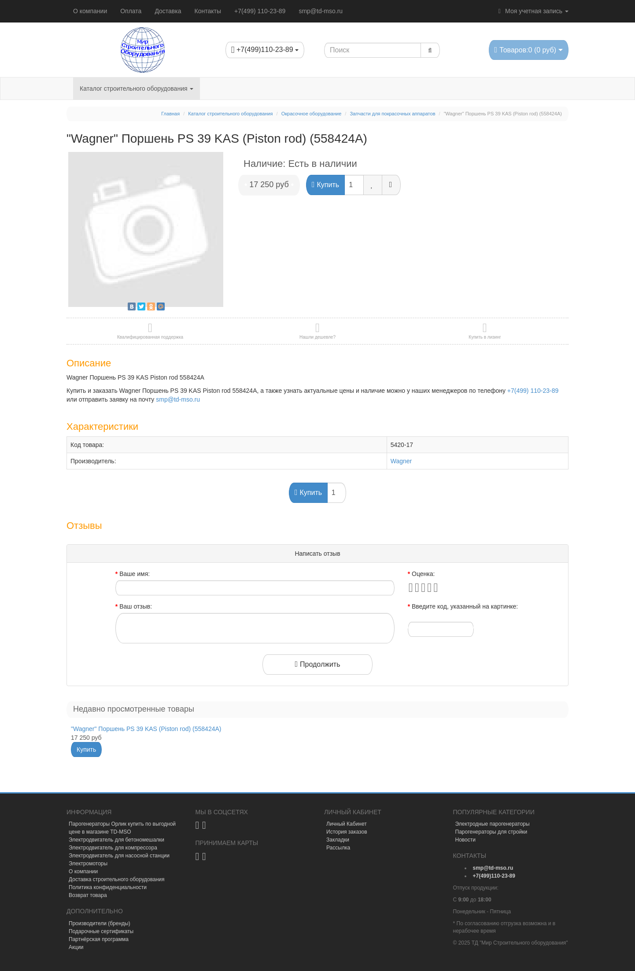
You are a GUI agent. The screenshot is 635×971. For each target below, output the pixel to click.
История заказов (346, 832)
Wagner (401, 461)
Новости (465, 840)
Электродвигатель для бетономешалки (116, 840)
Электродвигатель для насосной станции (119, 856)
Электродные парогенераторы (492, 824)
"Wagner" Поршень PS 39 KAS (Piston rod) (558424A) (146, 728)
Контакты (208, 11)
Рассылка (338, 848)
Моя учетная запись (532, 11)
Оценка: (423, 573)
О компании (90, 11)
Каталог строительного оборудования (136, 88)
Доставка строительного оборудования (117, 879)
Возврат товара (88, 895)
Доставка (168, 11)
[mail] (493, 868)
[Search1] (372, 50)
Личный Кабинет (346, 824)
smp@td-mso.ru (321, 11)
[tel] (494, 876)
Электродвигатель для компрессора (113, 848)
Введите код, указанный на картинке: (465, 606)
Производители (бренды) (99, 923)
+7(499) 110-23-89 (259, 11)
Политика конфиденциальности (108, 887)
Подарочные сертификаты (101, 931)
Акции (76, 947)
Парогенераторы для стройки (491, 832)
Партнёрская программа (99, 939)
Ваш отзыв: (135, 606)
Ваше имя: (134, 573)
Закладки (337, 840)
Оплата (130, 11)
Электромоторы (88, 863)
